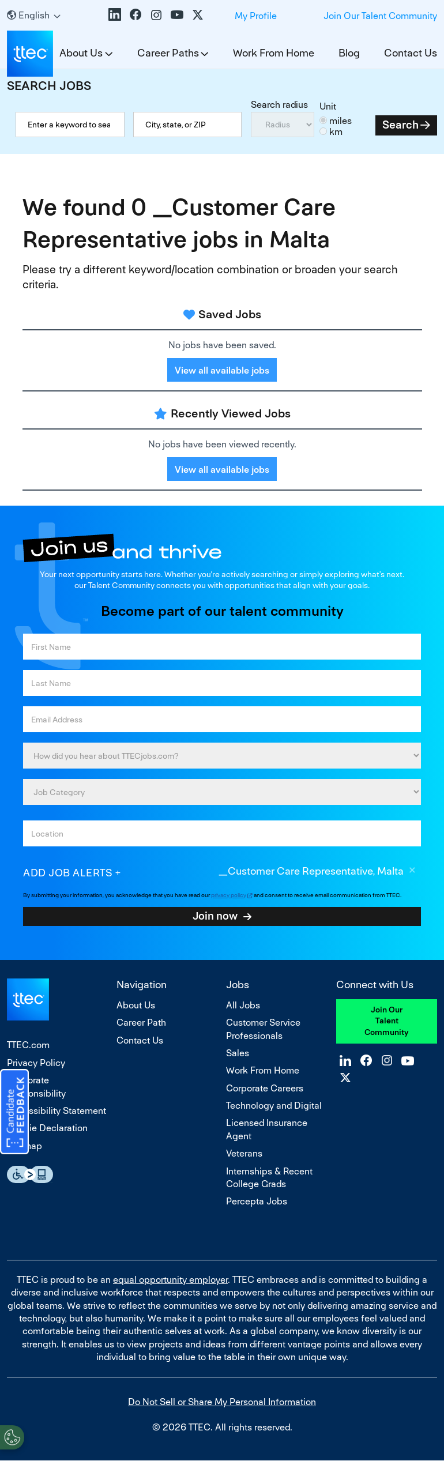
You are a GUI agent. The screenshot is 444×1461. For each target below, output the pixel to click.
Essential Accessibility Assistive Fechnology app (30, 1174)
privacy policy (228, 895)
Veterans (244, 1153)
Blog (349, 52)
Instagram (156, 14)
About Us (135, 1005)
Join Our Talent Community (380, 16)
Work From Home (273, 52)
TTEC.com (28, 1045)
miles (340, 121)
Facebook (135, 14)
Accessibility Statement (56, 1111)
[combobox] (187, 124)
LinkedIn (114, 14)
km (336, 132)
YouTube (177, 14)
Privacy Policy (36, 1063)
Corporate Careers (264, 1088)
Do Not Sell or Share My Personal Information (222, 1402)
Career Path (141, 1022)
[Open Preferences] (12, 1437)
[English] (34, 15)
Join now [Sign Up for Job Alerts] (215, 915)
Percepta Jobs (256, 1201)
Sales (237, 1053)
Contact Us (410, 52)
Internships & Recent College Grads (269, 1177)
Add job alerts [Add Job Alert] (67, 872)
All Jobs (243, 1005)
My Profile (256, 16)
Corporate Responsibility (36, 1086)
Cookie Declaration (47, 1128)
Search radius (279, 105)
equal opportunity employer (170, 1280)
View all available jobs (222, 370)
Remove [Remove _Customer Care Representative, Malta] (412, 872)
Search (400, 125)
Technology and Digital (274, 1105)
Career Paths (168, 52)
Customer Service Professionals (263, 1028)
